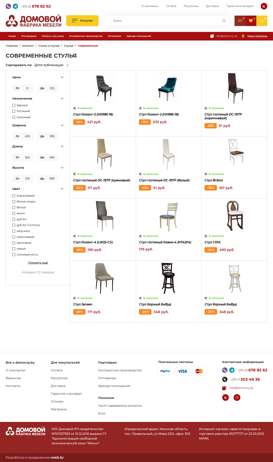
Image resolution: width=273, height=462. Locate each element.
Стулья (68, 45)
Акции (12, 36)
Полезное (106, 398)
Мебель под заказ (53, 36)
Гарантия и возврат (240, 6)
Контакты (13, 386)
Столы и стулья (49, 45)
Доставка (212, 6)
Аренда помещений (139, 36)
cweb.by (57, 457)
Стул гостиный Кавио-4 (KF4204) (165, 242)
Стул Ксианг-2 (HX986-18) (93, 114)
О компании (149, 6)
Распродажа (28, 36)
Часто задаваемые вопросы (120, 405)
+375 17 (245, 379)
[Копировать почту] (224, 36)
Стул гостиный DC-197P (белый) (164, 180)
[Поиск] (224, 20)
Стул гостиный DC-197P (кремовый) (101, 180)
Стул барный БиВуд (155, 304)
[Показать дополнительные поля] (38, 262)
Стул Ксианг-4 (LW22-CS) (93, 242)
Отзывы (57, 401)
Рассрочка (191, 6)
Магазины (59, 409)
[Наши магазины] (254, 36)
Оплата (171, 6)
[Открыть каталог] (82, 20)
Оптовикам (114, 36)
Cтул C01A (212, 242)
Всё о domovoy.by (20, 362)
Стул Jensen (82, 304)
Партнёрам (107, 362)
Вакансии (13, 378)
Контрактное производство (86, 36)
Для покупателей (65, 362)
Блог (102, 413)
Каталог (28, 45)
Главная (12, 45)
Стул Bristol (214, 180)
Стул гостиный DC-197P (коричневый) (223, 116)
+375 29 (36, 6)
